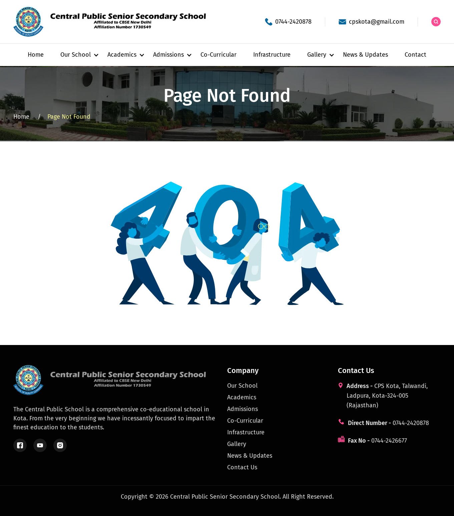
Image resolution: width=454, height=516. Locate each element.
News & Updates (365, 54)
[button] (75, 55)
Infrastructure (272, 54)
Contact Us (242, 467)
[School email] (371, 21)
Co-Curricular (218, 54)
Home (36, 54)
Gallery (236, 444)
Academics (241, 397)
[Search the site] (436, 21)
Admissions (242, 409)
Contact (415, 54)
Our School (242, 385)
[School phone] (288, 21)
